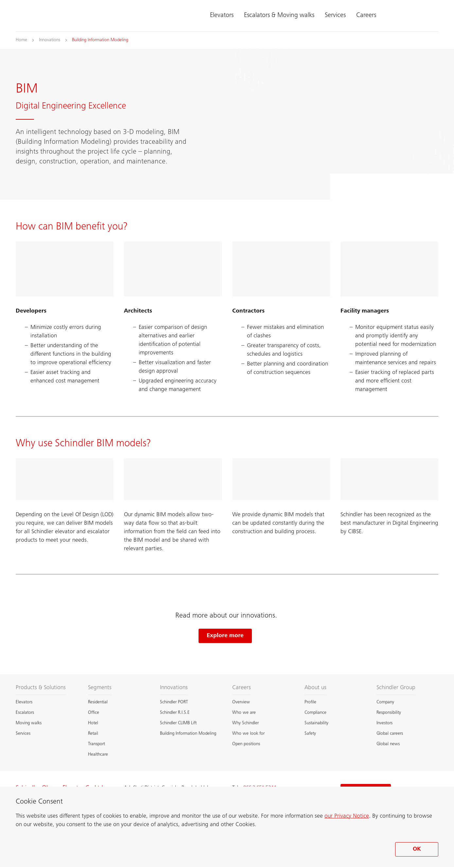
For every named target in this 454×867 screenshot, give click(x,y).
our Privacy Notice (346, 816)
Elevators (222, 15)
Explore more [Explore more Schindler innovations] (225, 636)
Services (335, 15)
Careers (366, 15)
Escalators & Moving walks (279, 15)
